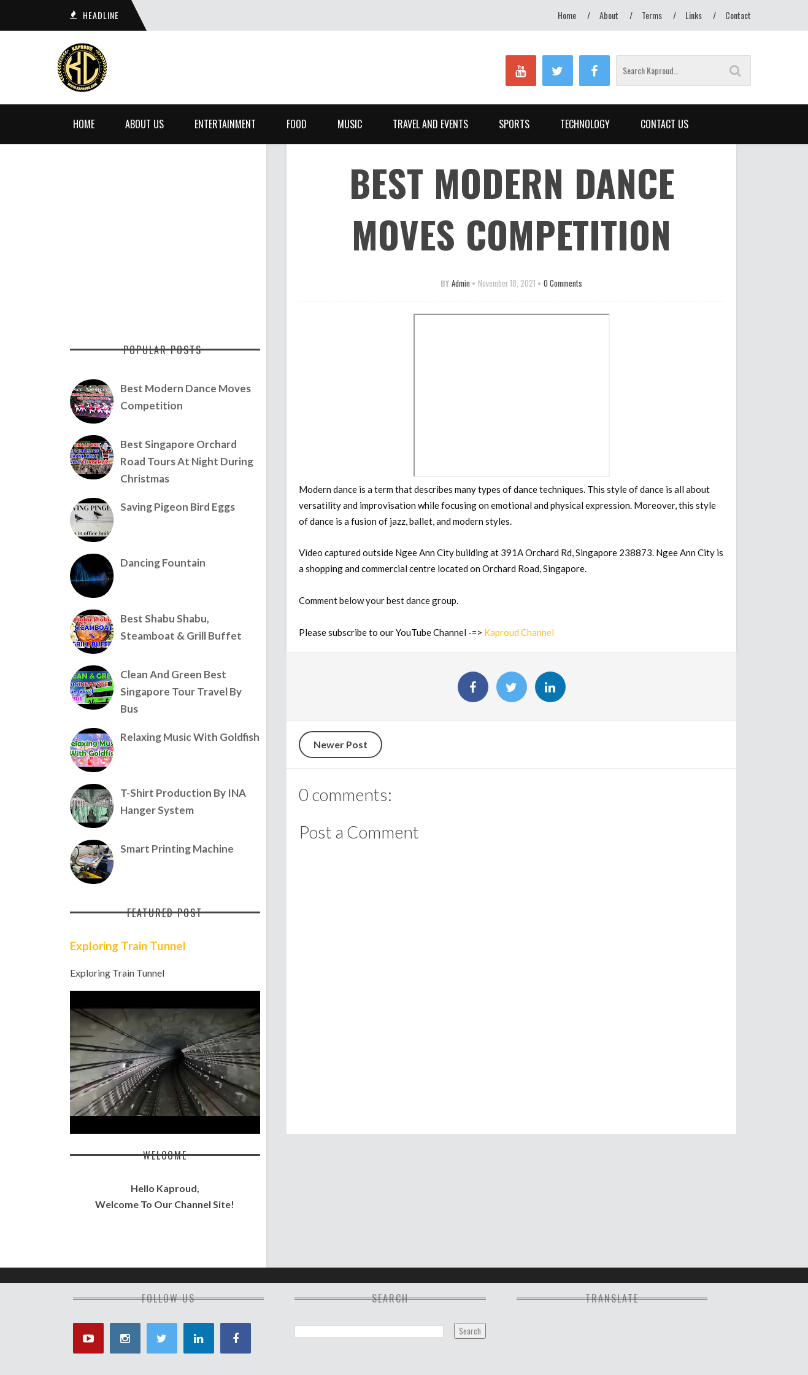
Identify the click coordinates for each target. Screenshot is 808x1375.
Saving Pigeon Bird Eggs (177, 506)
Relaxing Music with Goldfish (190, 736)
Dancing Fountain (163, 562)
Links (693, 15)
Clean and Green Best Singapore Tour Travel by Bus (181, 691)
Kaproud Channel (519, 632)
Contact (738, 15)
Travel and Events (430, 124)
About (608, 15)
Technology (585, 124)
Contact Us (664, 124)
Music (349, 124)
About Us (144, 124)
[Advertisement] (165, 236)
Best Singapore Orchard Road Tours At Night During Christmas (186, 461)
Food (297, 124)
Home (567, 15)
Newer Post (340, 744)
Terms (652, 15)
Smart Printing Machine (177, 848)
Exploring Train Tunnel (128, 946)
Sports (514, 124)
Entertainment (225, 124)
